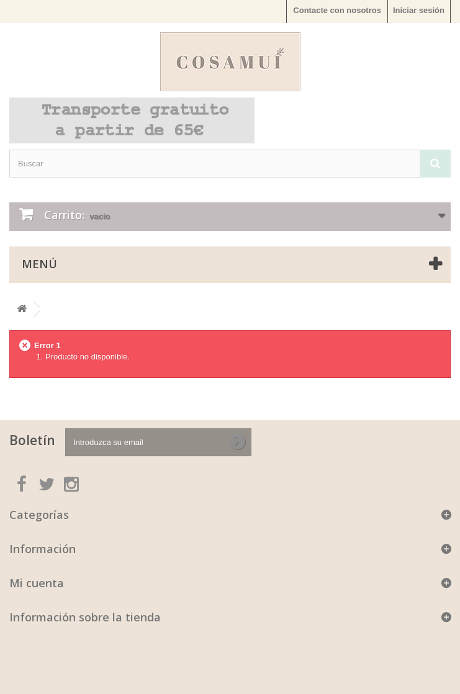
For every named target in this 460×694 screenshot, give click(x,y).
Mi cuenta (36, 582)
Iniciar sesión (418, 10)
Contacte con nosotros (337, 10)
